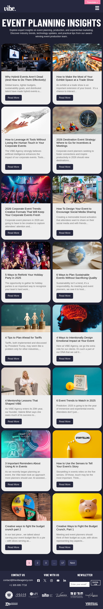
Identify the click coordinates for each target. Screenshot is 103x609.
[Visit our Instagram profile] (51, 580)
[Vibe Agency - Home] (10, 8)
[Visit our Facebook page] (38, 580)
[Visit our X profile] (45, 580)
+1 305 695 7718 (18, 585)
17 (62, 563)
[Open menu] (97, 8)
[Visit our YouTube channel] (58, 580)
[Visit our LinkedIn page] (64, 580)
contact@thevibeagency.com (18, 580)
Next (72, 563)
